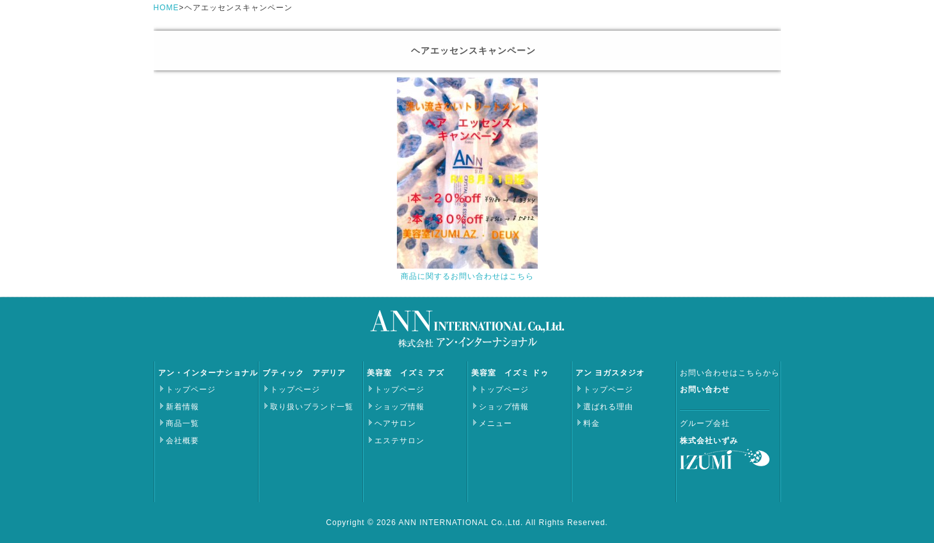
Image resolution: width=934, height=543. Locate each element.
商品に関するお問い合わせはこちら (467, 276)
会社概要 (182, 440)
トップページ (191, 389)
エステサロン (399, 440)
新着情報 (182, 406)
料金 (591, 423)
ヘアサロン (395, 423)
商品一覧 (182, 423)
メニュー (495, 423)
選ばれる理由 (608, 406)
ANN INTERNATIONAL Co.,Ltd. (462, 522)
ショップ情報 (399, 406)
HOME (166, 7)
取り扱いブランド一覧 (311, 406)
